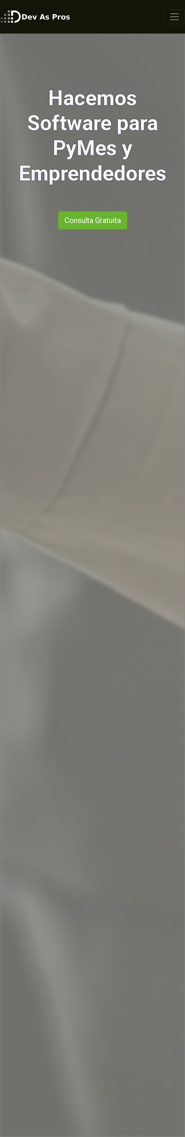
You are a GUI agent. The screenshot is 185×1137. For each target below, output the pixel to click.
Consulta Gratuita (93, 220)
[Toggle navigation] (174, 16)
